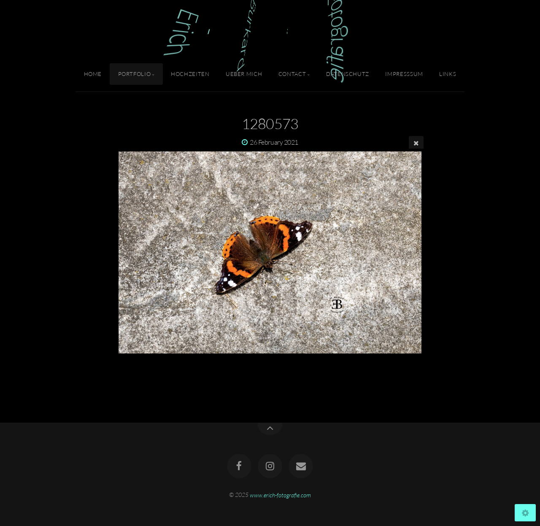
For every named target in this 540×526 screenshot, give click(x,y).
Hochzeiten (190, 73)
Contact (292, 73)
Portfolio (134, 73)
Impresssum (404, 73)
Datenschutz (347, 73)
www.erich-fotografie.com (280, 494)
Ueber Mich (244, 73)
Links (447, 73)
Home (93, 73)
